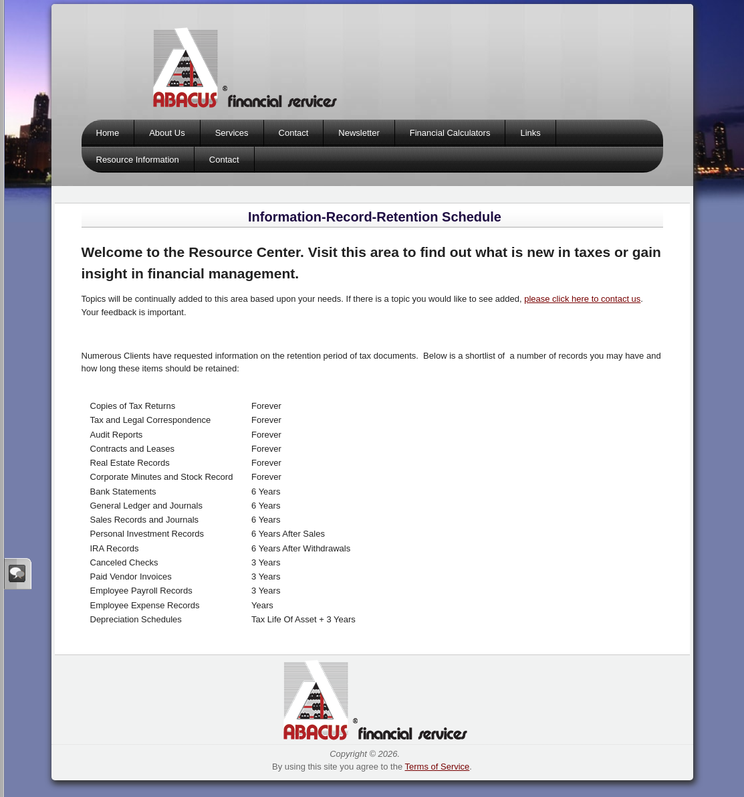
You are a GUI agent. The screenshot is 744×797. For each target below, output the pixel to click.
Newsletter (358, 133)
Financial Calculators (450, 133)
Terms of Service (437, 767)
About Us (166, 133)
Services (232, 133)
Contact (294, 133)
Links (530, 133)
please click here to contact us (582, 299)
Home (108, 133)
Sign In (17, 573)
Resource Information (137, 160)
